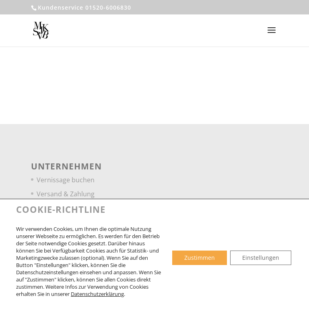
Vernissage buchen (66, 179)
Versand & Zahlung (66, 194)
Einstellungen (260, 257)
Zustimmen (199, 257)
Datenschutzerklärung (97, 294)
